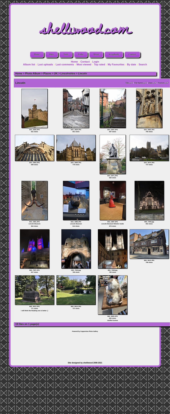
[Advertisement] (85, 345)
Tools (65, 54)
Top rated (99, 64)
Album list (29, 64)
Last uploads (45, 64)
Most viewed (83, 64)
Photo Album (33, 73)
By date (131, 64)
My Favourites (116, 64)
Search (143, 64)
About (96, 54)
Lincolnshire (67, 73)
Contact (132, 54)
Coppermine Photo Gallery (89, 331)
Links (80, 54)
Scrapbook (114, 54)
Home (37, 54)
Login (95, 61)
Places (47, 73)
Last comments (65, 64)
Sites (51, 54)
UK (56, 73)
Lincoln (82, 73)
